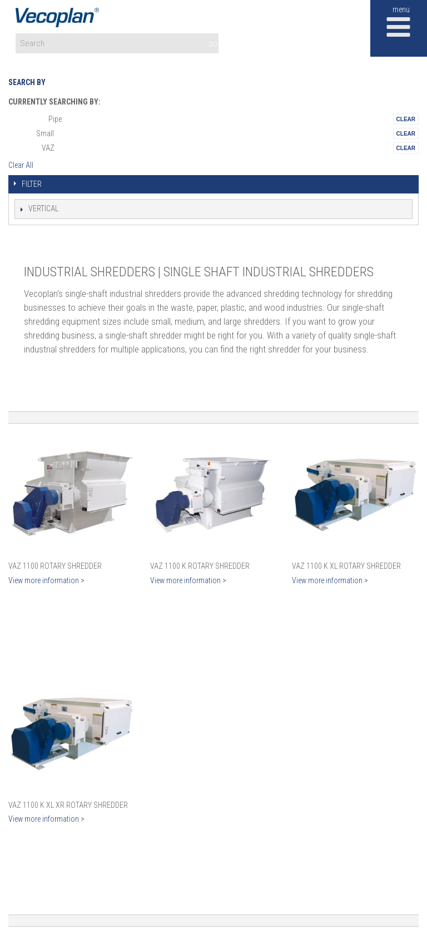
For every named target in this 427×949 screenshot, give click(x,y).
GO (212, 44)
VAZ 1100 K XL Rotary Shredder (346, 566)
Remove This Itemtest (406, 119)
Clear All (20, 165)
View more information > (46, 580)
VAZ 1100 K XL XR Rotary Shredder (68, 805)
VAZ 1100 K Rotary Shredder (200, 566)
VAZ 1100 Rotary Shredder (55, 566)
